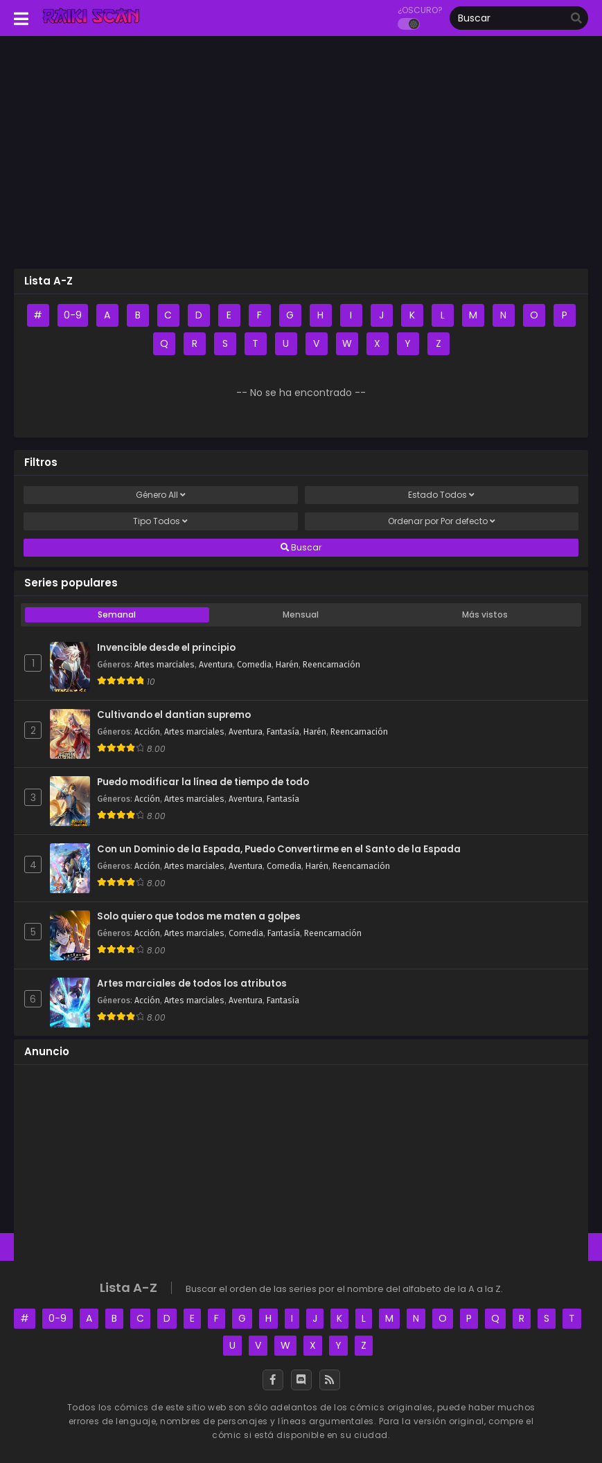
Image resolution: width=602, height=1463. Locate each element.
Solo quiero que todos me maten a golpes (199, 916)
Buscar (301, 547)
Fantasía (283, 732)
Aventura (216, 665)
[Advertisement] (301, 157)
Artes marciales (164, 665)
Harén (287, 665)
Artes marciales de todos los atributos (192, 984)
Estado (441, 495)
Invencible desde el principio (166, 648)
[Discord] (301, 1380)
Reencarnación (331, 665)
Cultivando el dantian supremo (174, 715)
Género (161, 495)
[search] (576, 18)
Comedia (254, 665)
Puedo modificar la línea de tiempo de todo (203, 782)
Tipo (160, 521)
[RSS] (329, 1380)
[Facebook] (273, 1380)
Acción (147, 732)
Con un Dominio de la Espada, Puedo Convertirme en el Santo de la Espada (279, 849)
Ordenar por (441, 521)
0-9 (73, 315)
